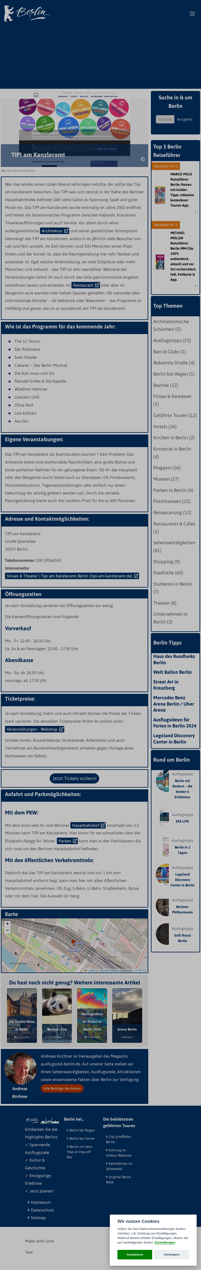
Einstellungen (165, 1242)
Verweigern (172, 1254)
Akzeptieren (135, 1254)
